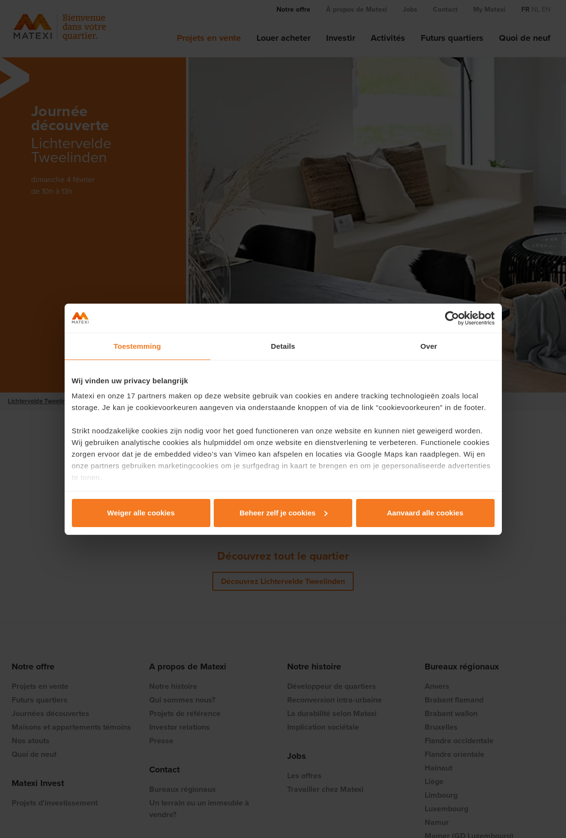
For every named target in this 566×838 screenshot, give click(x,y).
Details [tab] (283, 346)
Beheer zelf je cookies (283, 513)
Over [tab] (428, 346)
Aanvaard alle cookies (425, 513)
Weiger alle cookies (141, 513)
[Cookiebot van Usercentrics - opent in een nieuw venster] (452, 318)
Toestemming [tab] (137, 346)
